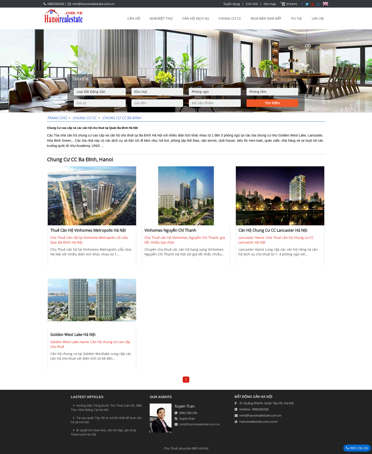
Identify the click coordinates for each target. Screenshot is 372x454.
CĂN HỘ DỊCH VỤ (195, 18)
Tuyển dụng (231, 4)
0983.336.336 (358, 448)
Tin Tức (296, 18)
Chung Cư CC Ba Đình (121, 117)
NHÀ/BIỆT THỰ (161, 18)
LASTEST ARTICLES (87, 397)
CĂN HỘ (133, 18)
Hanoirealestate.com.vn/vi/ (258, 421)
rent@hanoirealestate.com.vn (93, 4)
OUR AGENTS (161, 397)
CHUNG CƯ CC (230, 18)
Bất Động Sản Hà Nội (253, 397)
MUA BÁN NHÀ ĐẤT (266, 18)
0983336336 (55, 4)
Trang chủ (57, 117)
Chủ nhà (252, 4)
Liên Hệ (318, 18)
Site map (270, 4)
